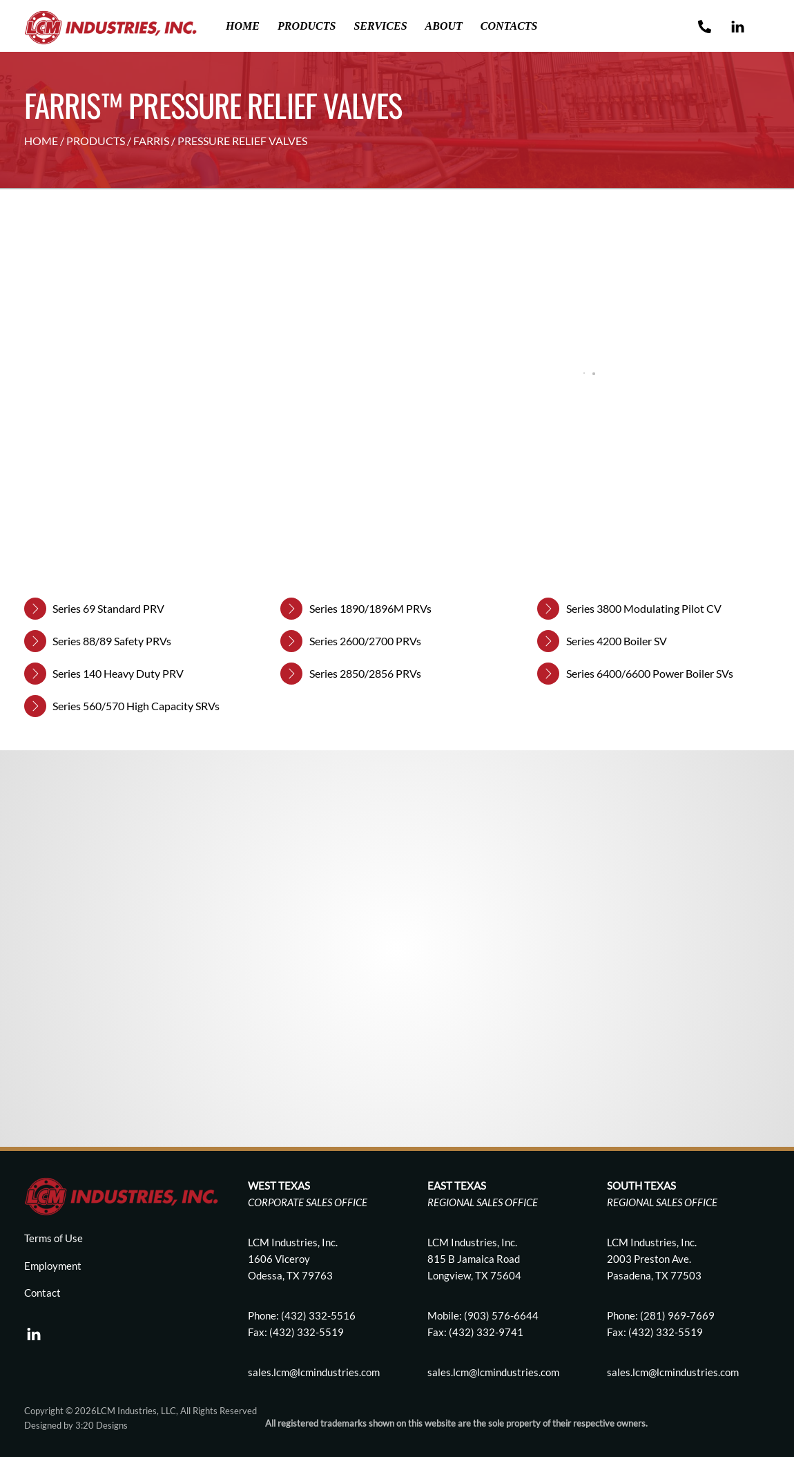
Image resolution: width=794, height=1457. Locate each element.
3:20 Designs (101, 1425)
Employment (52, 1265)
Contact (42, 1292)
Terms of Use (53, 1238)
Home (243, 26)
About (444, 26)
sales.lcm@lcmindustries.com (493, 1372)
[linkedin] (33, 1330)
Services (380, 26)
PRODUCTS (95, 140)
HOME (41, 140)
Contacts (509, 26)
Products (307, 26)
